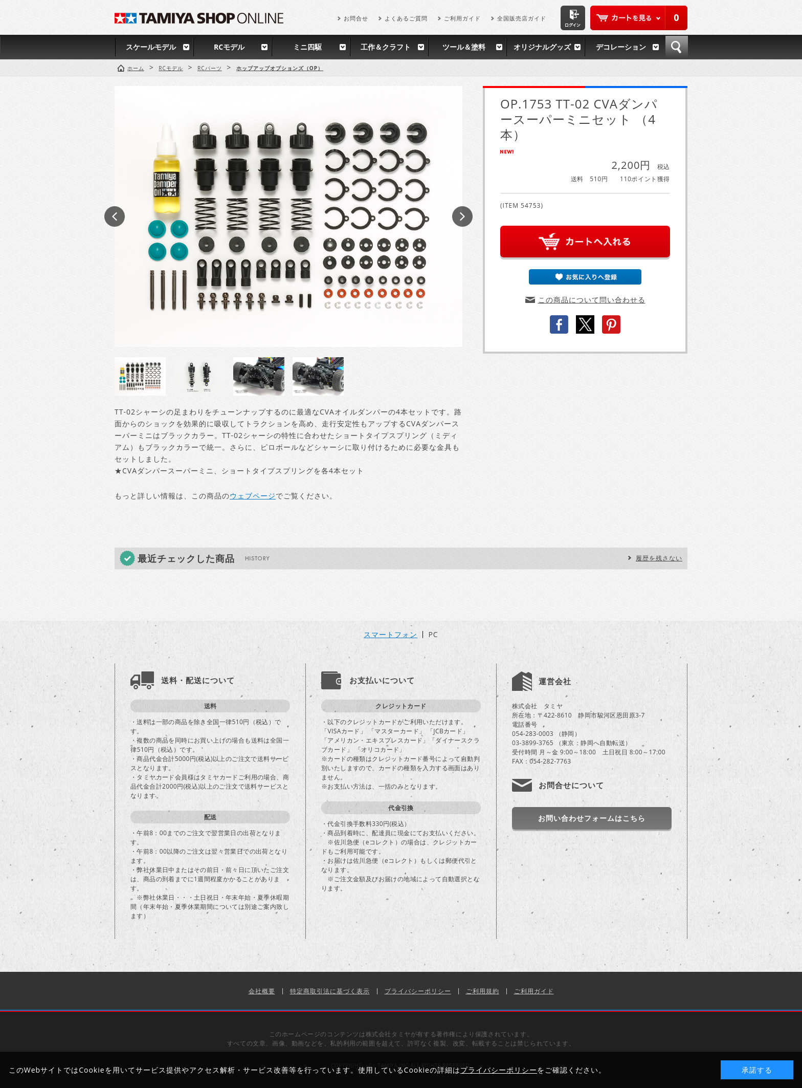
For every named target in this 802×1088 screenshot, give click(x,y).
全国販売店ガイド (521, 18)
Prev (114, 216)
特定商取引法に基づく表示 (330, 991)
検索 (676, 47)
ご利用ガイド (462, 18)
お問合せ (356, 18)
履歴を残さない (659, 558)
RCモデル (229, 47)
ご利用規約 (482, 991)
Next (462, 216)
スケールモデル (151, 47)
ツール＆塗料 (463, 47)
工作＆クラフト (386, 47)
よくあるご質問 (406, 18)
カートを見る (638, 18)
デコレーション (621, 47)
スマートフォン (390, 634)
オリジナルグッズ (542, 47)
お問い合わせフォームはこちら (591, 818)
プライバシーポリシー (418, 991)
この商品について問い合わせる (591, 299)
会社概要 (262, 991)
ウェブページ (253, 496)
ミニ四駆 (307, 47)
